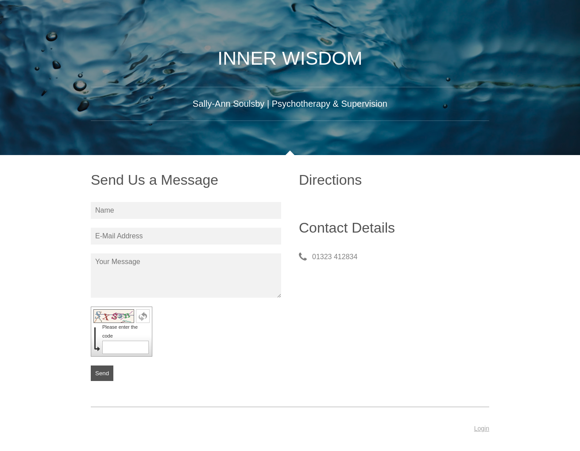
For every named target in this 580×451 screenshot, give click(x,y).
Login (481, 428)
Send (102, 373)
